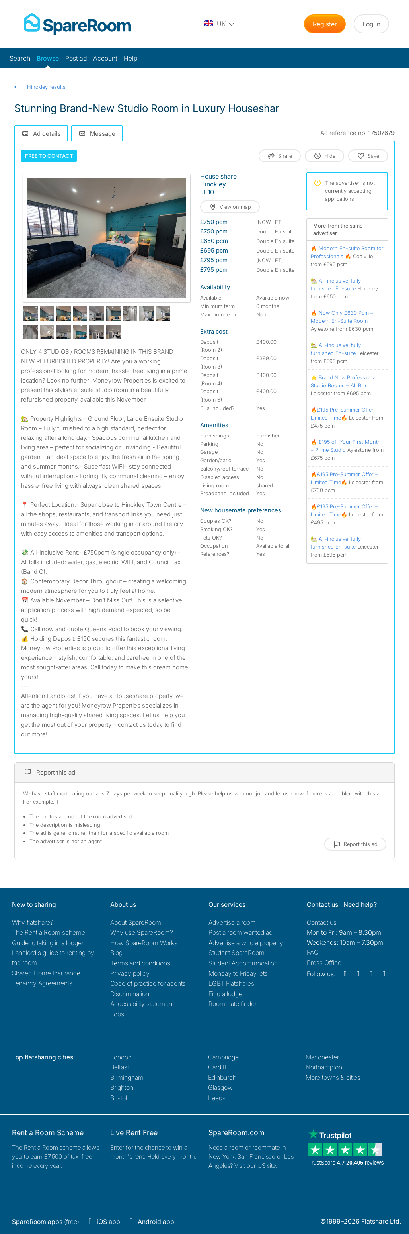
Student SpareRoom (236, 953)
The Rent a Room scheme (48, 932)
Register (325, 24)
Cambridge (223, 1057)
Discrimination (129, 994)
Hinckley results (46, 87)
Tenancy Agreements (42, 983)
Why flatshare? (32, 922)
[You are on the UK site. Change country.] (220, 24)
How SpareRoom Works (143, 943)
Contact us (322, 922)
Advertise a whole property (245, 943)
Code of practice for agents (148, 983)
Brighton (121, 1087)
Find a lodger (226, 994)
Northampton (324, 1067)
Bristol (118, 1098)
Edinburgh (222, 1077)
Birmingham (127, 1077)
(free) (45, 1222)
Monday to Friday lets (238, 973)
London (121, 1057)
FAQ (313, 952)
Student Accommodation (243, 963)
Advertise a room (232, 922)
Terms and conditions (140, 963)
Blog (116, 953)
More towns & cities (333, 1077)
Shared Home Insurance (46, 973)
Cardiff (217, 1067)
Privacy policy (130, 973)
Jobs (117, 1014)
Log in (371, 24)
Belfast (119, 1067)
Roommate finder (232, 1004)
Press (324, 963)
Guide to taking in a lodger (48, 943)
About (135, 922)
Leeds (217, 1098)
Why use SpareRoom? (141, 932)
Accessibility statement (142, 1004)
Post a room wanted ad (240, 932)
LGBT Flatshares (231, 983)
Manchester (322, 1057)
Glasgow (220, 1087)
